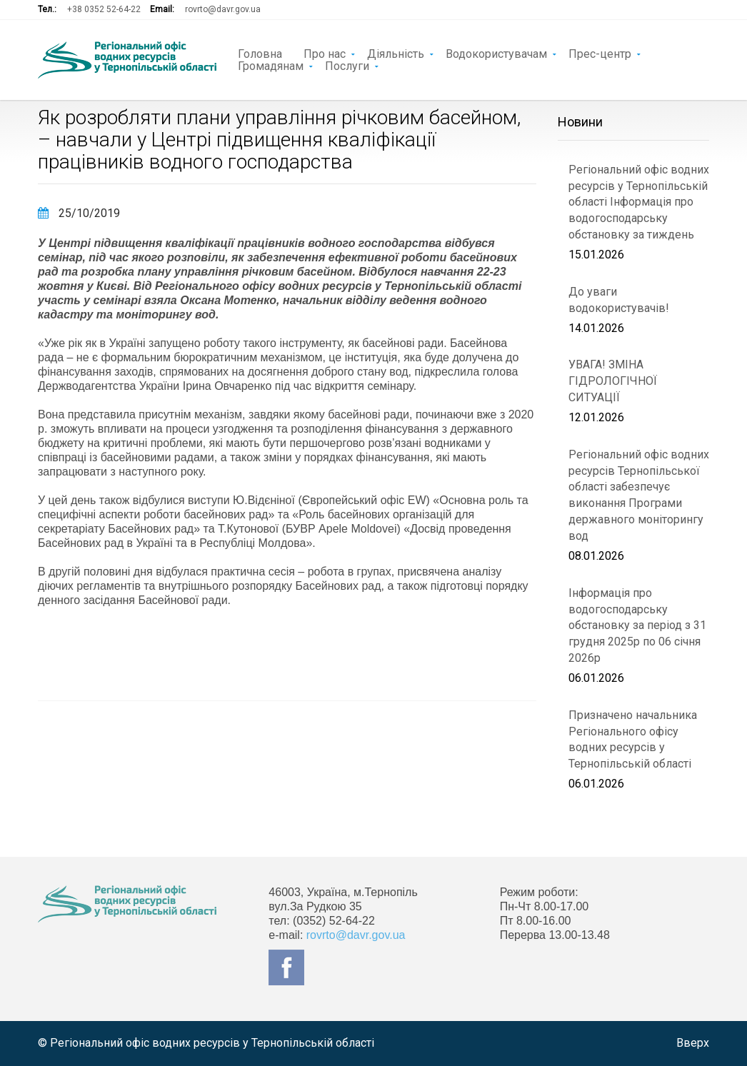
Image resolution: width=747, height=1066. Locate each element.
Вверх (692, 1043)
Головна (260, 53)
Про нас (325, 53)
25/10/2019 (79, 213)
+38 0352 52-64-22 (104, 9)
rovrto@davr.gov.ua (223, 9)
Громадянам (271, 65)
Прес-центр (599, 53)
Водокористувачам (496, 53)
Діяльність (395, 53)
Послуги (347, 65)
